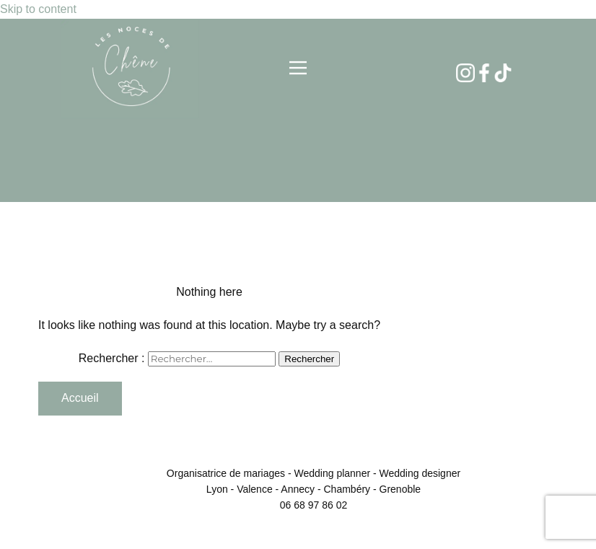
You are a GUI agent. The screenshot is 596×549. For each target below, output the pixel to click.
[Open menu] (298, 67)
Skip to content (38, 9)
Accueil (80, 398)
